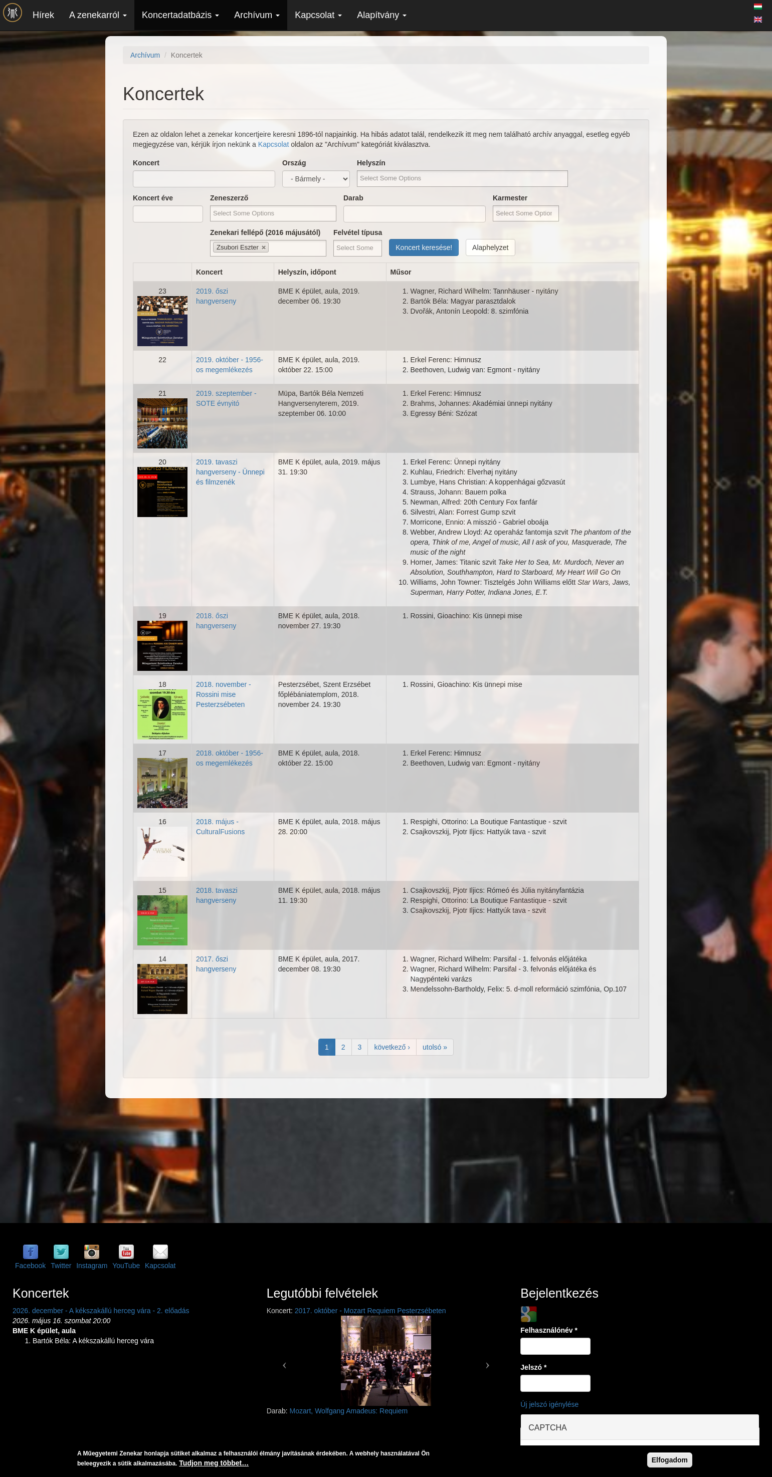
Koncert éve (153, 198)
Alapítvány (382, 15)
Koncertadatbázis (180, 15)
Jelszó (533, 1367)
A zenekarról (98, 15)
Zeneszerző (229, 198)
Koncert (146, 163)
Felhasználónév (548, 1330)
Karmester (510, 198)
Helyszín (371, 163)
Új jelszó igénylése (549, 1404)
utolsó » (435, 1047)
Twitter (61, 1266)
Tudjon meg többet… (214, 1463)
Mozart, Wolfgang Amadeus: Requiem (349, 1411)
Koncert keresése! (424, 247)
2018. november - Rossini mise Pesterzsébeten (223, 694)
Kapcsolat (318, 15)
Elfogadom (670, 1460)
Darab (353, 198)
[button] (284, 1361)
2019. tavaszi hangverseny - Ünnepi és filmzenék (230, 472)
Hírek (43, 15)
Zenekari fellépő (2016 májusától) (265, 232)
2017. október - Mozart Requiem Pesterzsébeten (370, 1311)
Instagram (91, 1266)
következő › (392, 1047)
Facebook (30, 1266)
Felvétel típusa (357, 232)
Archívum (257, 15)
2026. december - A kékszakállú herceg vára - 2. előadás (101, 1311)
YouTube (126, 1266)
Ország (294, 163)
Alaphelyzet (490, 247)
